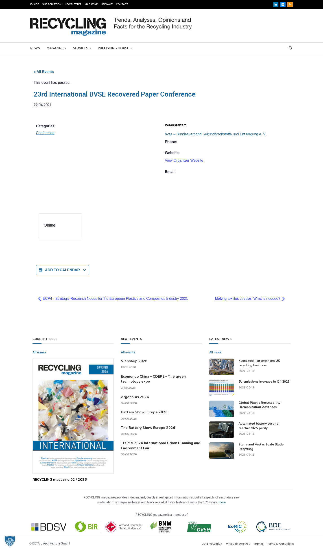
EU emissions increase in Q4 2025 (263, 381)
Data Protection (212, 543)
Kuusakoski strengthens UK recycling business (259, 363)
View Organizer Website (184, 160)
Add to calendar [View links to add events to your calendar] (62, 270)
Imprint (258, 543)
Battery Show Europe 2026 (144, 412)
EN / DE (34, 4)
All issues (39, 352)
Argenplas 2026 (135, 397)
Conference (45, 133)
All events (128, 352)
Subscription (51, 4)
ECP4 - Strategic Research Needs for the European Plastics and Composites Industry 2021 (113, 298)
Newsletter (73, 4)
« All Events (44, 72)
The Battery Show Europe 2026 (148, 427)
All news (215, 352)
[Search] (290, 48)
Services (80, 48)
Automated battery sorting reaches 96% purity (258, 425)
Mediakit (107, 4)
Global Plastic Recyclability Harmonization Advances (259, 405)
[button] (10, 541)
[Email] (283, 4)
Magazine (91, 4)
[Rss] (290, 4)
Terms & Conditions (280, 543)
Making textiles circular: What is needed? (250, 298)
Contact (122, 4)
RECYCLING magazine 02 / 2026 (60, 479)
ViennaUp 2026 (134, 361)
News (35, 48)
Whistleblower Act (238, 543)
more (222, 502)
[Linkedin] (275, 4)
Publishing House (113, 48)
